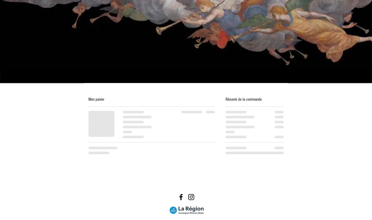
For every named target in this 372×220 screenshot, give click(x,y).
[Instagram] (191, 197)
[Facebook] (181, 197)
